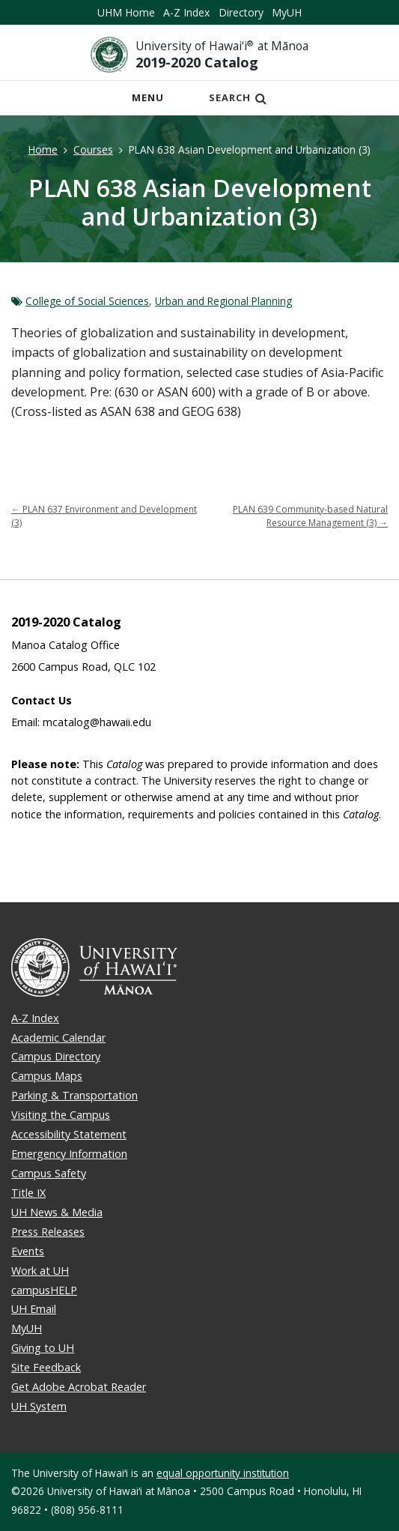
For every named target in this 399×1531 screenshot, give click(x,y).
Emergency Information (69, 1154)
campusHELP (44, 1290)
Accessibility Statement (69, 1134)
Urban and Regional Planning (223, 301)
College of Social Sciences (87, 301)
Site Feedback (46, 1367)
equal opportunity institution (222, 1473)
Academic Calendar (58, 1037)
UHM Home (126, 12)
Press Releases (48, 1232)
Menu (152, 101)
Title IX (28, 1193)
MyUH (287, 12)
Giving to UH (42, 1348)
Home (43, 149)
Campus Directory (55, 1056)
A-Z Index (186, 12)
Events (27, 1251)
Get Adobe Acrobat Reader (78, 1387)
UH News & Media (57, 1212)
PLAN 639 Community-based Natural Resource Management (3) (310, 516)
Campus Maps (46, 1076)
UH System (39, 1406)
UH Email (33, 1309)
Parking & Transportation (74, 1095)
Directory (241, 12)
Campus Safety (48, 1173)
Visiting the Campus (60, 1115)
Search (238, 97)
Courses (93, 149)
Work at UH (40, 1270)
